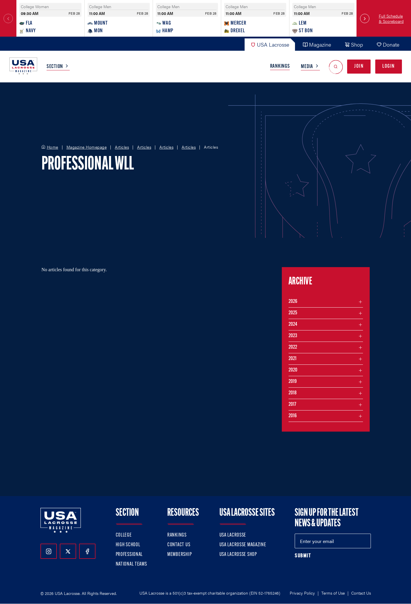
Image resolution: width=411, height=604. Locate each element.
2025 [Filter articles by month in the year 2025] (293, 313)
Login (388, 66)
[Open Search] (335, 66)
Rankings (280, 66)
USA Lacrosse (269, 44)
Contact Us (178, 545)
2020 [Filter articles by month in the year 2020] (293, 370)
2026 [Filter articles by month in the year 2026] (293, 301)
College (124, 535)
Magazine (317, 44)
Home (52, 147)
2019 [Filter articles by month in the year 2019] (293, 381)
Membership (179, 554)
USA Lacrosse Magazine (242, 545)
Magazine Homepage (86, 147)
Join (359, 66)
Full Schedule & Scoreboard (391, 18)
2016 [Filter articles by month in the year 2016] (293, 416)
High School (128, 545)
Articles (122, 147)
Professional (129, 554)
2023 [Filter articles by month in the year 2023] (293, 336)
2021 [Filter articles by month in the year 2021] (292, 359)
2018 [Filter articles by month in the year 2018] (293, 393)
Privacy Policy (302, 592)
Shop (354, 44)
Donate (387, 44)
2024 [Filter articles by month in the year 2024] (293, 324)
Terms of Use (333, 592)
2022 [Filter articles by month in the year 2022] (293, 347)
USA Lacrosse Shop (238, 554)
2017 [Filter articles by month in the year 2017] (292, 404)
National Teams (131, 564)
